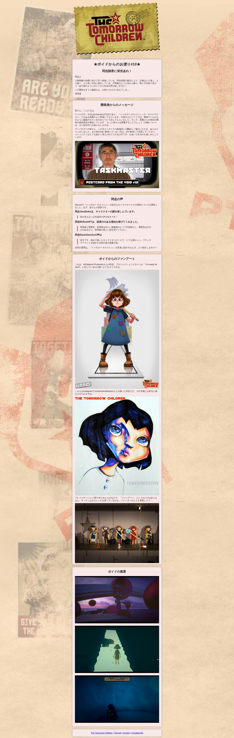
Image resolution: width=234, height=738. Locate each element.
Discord (117, 733)
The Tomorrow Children (102, 733)
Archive (126, 733)
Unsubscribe (137, 733)
